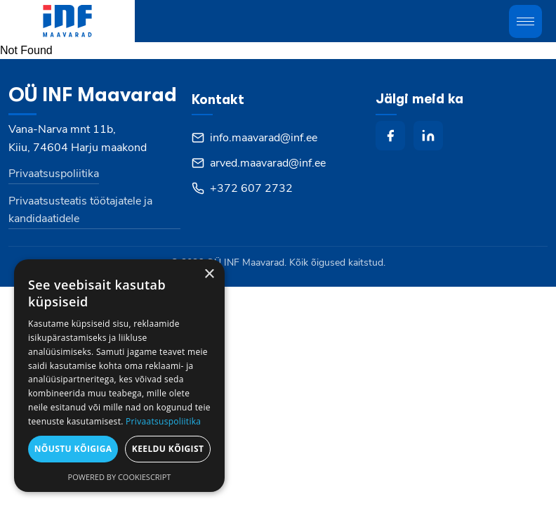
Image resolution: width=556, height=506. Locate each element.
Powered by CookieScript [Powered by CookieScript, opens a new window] (119, 477)
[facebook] (390, 135)
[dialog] (119, 375)
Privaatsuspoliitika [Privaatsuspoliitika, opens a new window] (163, 421)
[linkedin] (428, 135)
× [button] (209, 274)
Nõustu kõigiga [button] (73, 449)
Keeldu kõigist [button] (168, 449)
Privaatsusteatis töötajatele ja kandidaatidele (80, 210)
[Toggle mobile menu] (525, 21)
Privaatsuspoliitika (53, 173)
